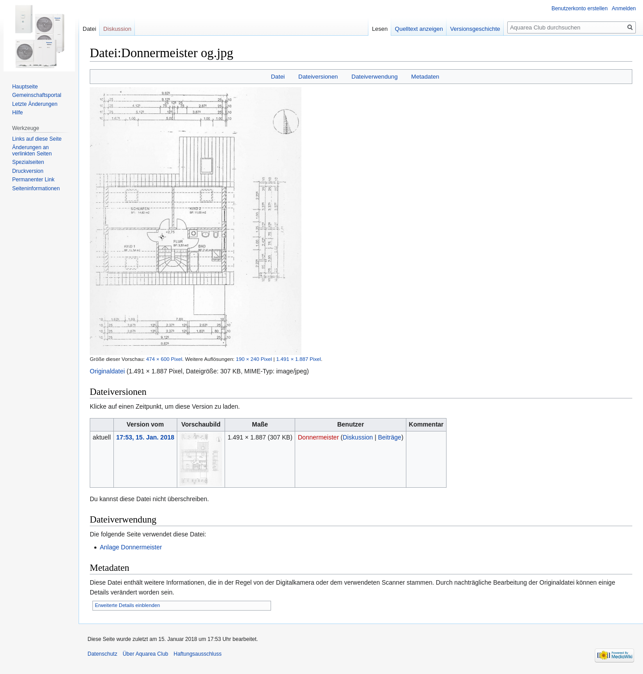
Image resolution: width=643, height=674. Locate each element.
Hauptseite (25, 87)
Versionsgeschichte (475, 28)
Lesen (380, 28)
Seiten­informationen (36, 188)
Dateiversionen (318, 76)
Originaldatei (107, 371)
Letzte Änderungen (34, 104)
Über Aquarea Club (145, 654)
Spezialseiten (28, 162)
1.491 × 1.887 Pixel (298, 359)
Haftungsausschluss (197, 654)
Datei (278, 76)
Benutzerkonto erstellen (579, 8)
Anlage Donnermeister (131, 547)
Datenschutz (102, 654)
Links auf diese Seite (37, 139)
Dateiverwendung (374, 76)
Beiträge (389, 437)
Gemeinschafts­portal (36, 95)
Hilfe (17, 112)
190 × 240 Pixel (254, 359)
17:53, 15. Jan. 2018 (145, 437)
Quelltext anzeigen (419, 28)
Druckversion (27, 171)
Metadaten (425, 76)
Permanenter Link (33, 179)
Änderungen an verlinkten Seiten (32, 150)
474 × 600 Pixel (164, 359)
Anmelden (624, 8)
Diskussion (357, 437)
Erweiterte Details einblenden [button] (127, 605)
